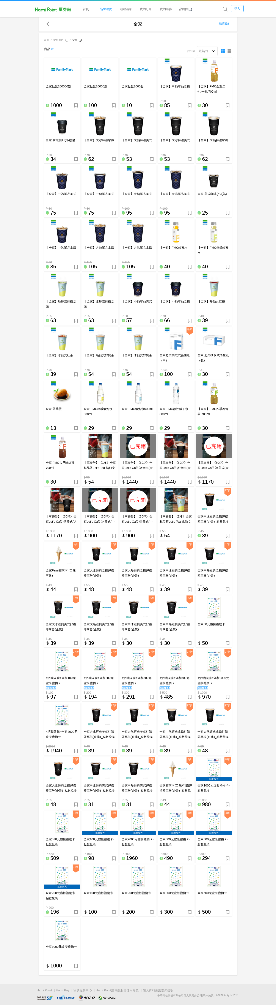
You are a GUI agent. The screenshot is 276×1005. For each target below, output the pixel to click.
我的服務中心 (82, 990)
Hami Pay (62, 990)
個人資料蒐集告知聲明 (158, 990)
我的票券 (175, 9)
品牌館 (194, 9)
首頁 (95, 9)
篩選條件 (225, 25)
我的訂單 (155, 9)
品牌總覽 (115, 9)
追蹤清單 (135, 9)
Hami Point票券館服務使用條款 (117, 990)
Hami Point (44, 990)
